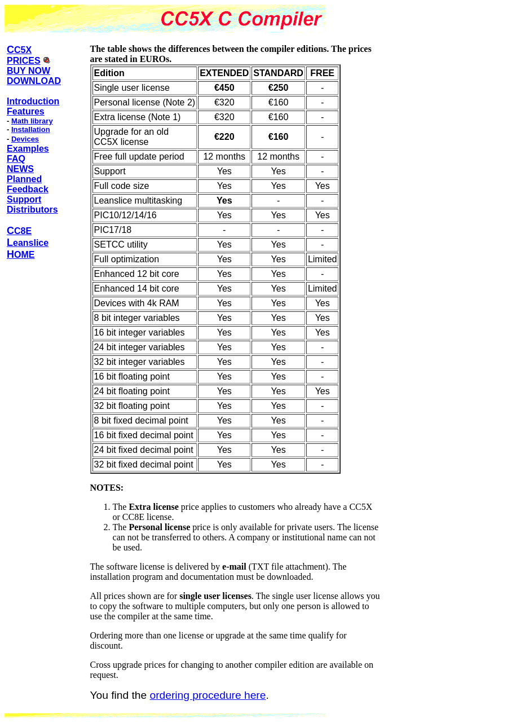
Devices (25, 139)
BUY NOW (28, 71)
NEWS (20, 169)
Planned (24, 179)
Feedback (28, 189)
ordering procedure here (208, 695)
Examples (28, 148)
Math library (32, 121)
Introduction (33, 101)
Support (24, 199)
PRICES (24, 60)
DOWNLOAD (34, 81)
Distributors (32, 209)
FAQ (16, 159)
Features (26, 111)
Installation (30, 129)
